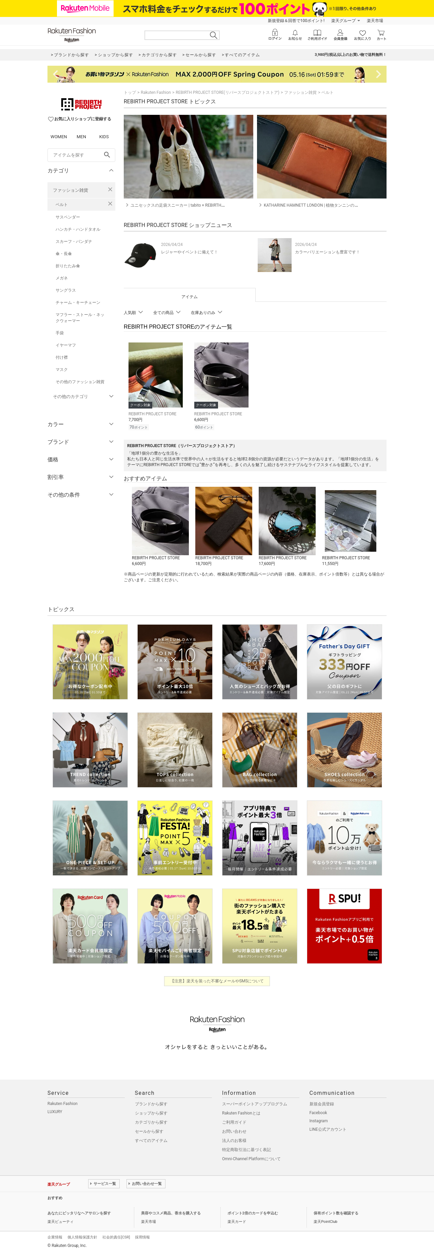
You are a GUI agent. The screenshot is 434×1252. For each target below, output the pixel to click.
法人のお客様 (234, 1139)
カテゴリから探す (151, 1121)
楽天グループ (343, 20)
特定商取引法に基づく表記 (246, 1148)
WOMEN (59, 136)
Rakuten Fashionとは (241, 1112)
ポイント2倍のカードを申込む (253, 1212)
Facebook (318, 1111)
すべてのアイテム (151, 1139)
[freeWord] (81, 155)
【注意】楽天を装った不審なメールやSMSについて (217, 980)
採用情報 (142, 1236)
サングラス (66, 290)
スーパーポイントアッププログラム (254, 1103)
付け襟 (62, 357)
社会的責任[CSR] (116, 1236)
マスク (62, 369)
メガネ (62, 278)
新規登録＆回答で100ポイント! (296, 20)
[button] (160, 526)
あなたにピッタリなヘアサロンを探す (79, 1212)
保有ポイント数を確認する (336, 1212)
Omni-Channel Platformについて (251, 1157)
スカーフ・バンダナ (74, 241)
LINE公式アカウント (328, 1128)
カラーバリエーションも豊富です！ (327, 252)
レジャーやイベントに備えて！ (189, 252)
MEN (81, 136)
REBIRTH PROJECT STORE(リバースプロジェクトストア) (227, 92)
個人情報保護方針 (82, 1236)
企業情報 (54, 1236)
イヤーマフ (66, 345)
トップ (130, 92)
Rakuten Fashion (156, 92)
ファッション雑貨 (70, 190)
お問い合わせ (234, 1130)
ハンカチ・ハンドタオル (78, 229)
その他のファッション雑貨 (80, 381)
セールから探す (149, 1130)
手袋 (60, 333)
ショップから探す (151, 1112)
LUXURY (54, 1110)
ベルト (62, 204)
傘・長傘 (64, 253)
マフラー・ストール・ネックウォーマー (80, 317)
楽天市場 (375, 20)
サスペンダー (68, 217)
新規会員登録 (322, 1103)
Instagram (319, 1120)
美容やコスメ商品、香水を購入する (171, 1212)
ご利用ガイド (234, 1121)
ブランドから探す (151, 1103)
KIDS (104, 136)
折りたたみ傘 (68, 266)
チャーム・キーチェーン (78, 302)
